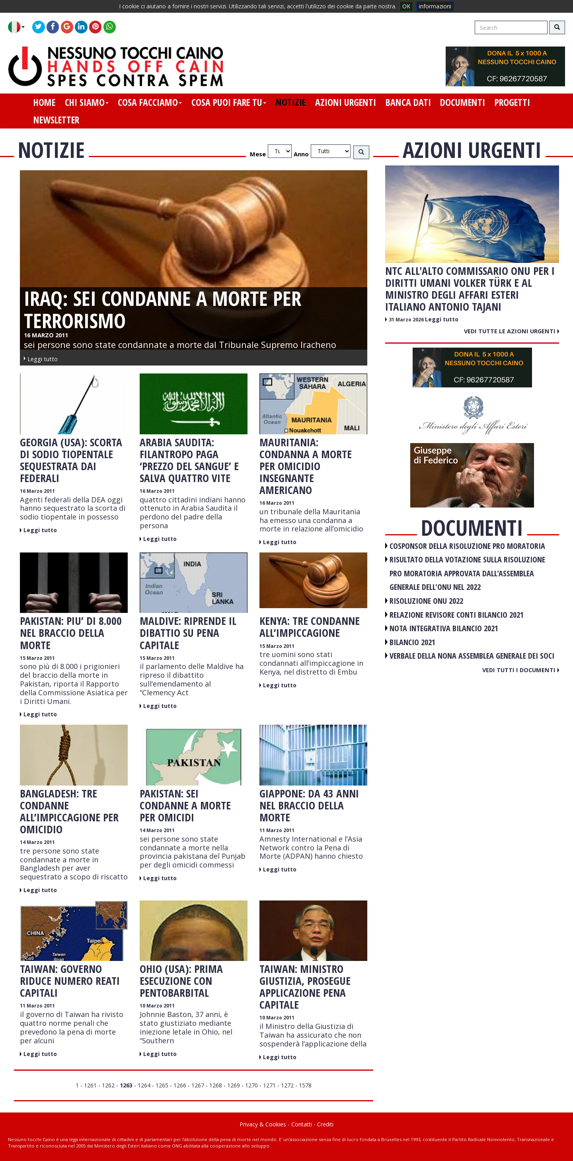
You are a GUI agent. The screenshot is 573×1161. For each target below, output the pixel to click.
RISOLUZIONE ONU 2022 (426, 600)
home (44, 102)
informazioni (435, 6)
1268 (215, 1085)
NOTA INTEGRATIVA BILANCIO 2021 (444, 628)
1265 (162, 1085)
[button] (19, 27)
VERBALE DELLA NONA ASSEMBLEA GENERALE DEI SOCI (472, 655)
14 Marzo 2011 (37, 842)
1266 (179, 1085)
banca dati (408, 102)
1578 (305, 1085)
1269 (233, 1085)
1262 (108, 1085)
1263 (126, 1085)
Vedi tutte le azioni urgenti (511, 331)
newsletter (56, 119)
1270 (251, 1085)
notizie (291, 102)
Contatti (301, 1124)
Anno (301, 154)
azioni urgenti (345, 102)
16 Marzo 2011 (37, 491)
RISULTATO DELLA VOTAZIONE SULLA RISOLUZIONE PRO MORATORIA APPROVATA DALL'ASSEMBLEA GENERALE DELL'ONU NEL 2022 (467, 573)
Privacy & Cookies (263, 1124)
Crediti (325, 1124)
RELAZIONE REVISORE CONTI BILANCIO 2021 (457, 614)
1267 (197, 1085)
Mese (258, 154)
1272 (287, 1085)
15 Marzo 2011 (37, 658)
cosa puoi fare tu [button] (228, 102)
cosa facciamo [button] (150, 102)
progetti (512, 102)
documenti (462, 102)
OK (406, 6)
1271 (269, 1085)
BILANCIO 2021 (412, 642)
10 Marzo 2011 (157, 1005)
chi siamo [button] (87, 102)
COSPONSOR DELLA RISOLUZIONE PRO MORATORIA (467, 546)
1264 (144, 1085)
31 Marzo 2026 (407, 319)
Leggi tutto (40, 530)
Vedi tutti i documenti (520, 670)
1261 (90, 1085)
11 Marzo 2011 (276, 830)
